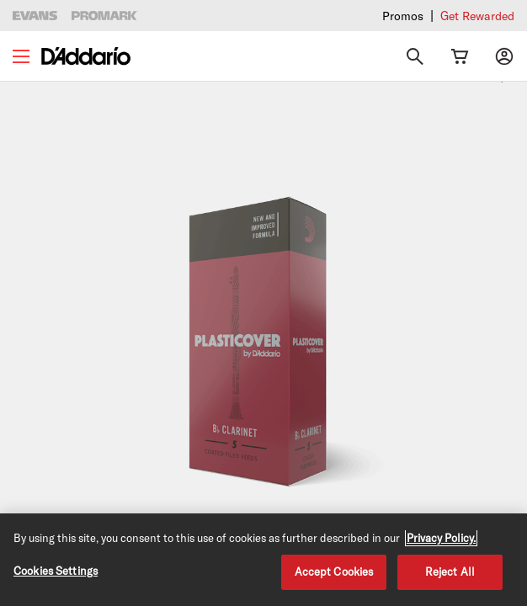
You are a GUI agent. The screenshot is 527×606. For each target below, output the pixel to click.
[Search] (415, 56)
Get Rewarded (477, 15)
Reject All (450, 571)
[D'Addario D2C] (85, 56)
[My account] (504, 56)
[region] (263, 559)
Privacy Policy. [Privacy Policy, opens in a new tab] (441, 538)
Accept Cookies (334, 571)
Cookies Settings (55, 570)
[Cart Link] (460, 56)
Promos (402, 15)
